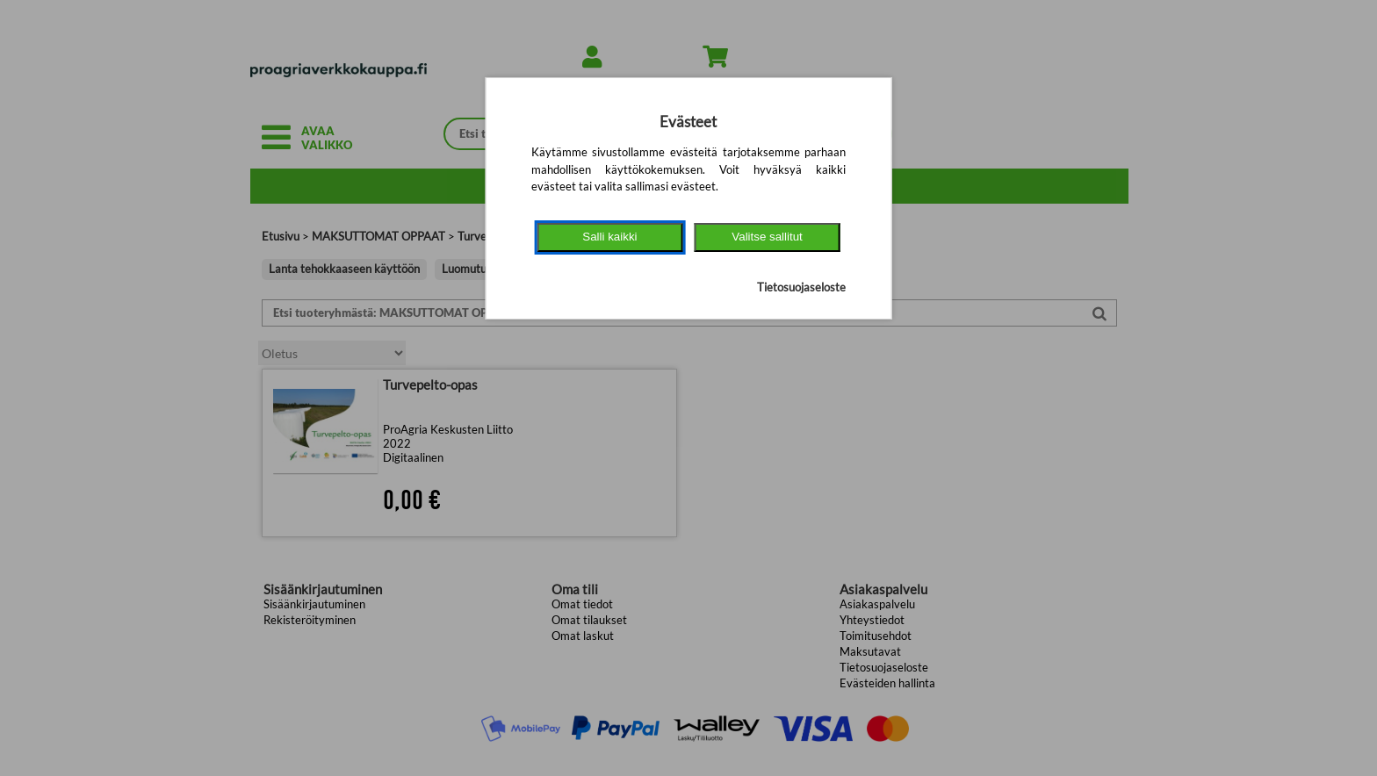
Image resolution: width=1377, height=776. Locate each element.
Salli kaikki (609, 236)
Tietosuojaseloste (801, 287)
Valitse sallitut (767, 236)
